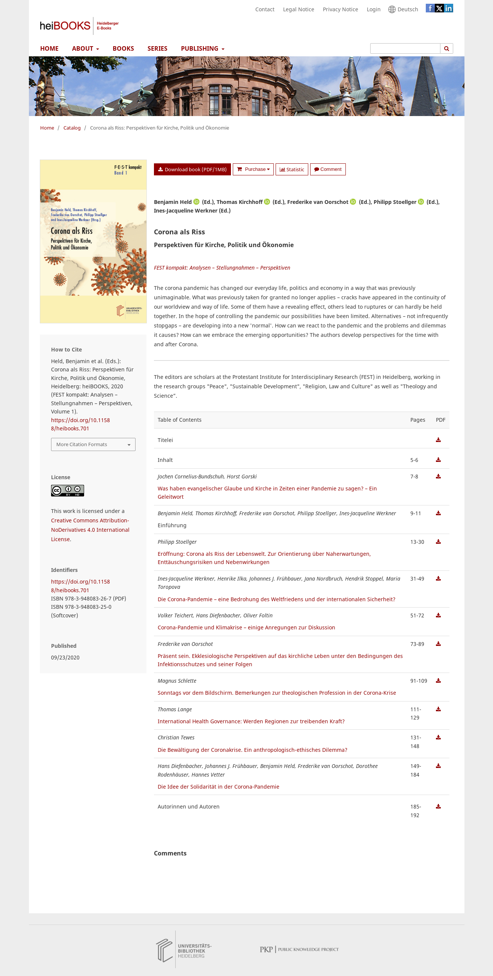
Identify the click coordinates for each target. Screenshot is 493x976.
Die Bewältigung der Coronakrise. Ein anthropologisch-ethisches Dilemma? (252, 749)
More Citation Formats (81, 444)
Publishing (199, 48)
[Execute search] (446, 48)
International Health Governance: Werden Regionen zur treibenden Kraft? (251, 721)
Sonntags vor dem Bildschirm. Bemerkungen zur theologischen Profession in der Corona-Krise (277, 692)
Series (156, 48)
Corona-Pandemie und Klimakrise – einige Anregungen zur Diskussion (246, 627)
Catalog (72, 127)
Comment (327, 169)
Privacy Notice (338, 9)
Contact (263, 9)
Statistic (292, 169)
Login (372, 9)
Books (122, 48)
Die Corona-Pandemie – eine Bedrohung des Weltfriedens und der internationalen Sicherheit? (276, 599)
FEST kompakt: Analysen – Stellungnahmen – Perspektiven (222, 267)
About (82, 48)
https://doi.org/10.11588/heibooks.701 (80, 424)
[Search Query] (405, 48)
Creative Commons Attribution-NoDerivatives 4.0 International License (90, 530)
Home (48, 48)
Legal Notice (296, 9)
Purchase (257, 169)
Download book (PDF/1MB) (195, 169)
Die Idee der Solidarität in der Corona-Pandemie (218, 786)
